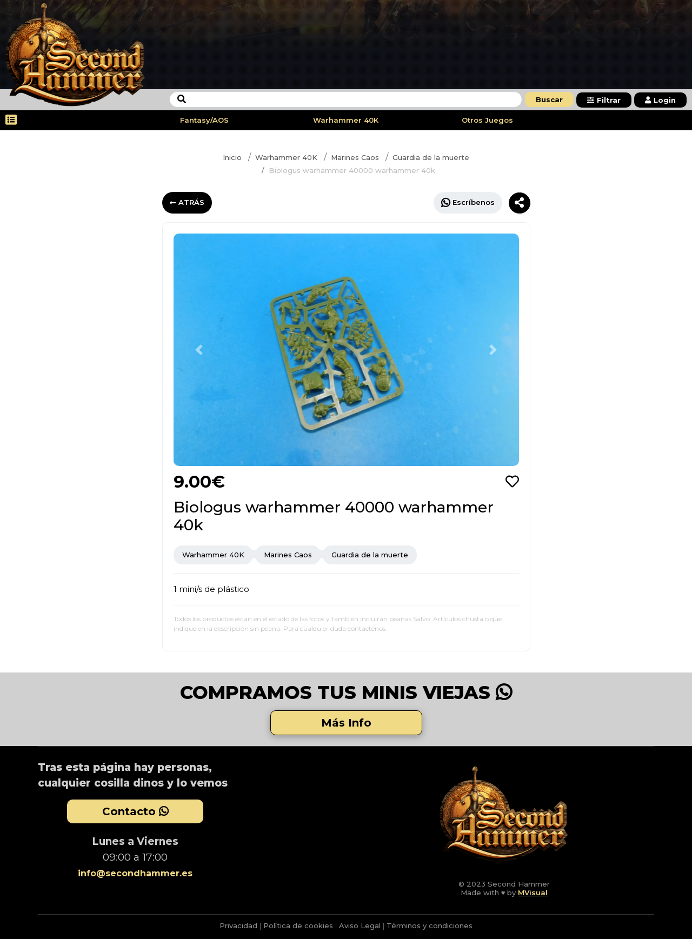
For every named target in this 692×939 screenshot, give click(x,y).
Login (660, 100)
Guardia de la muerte (430, 157)
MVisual (533, 892)
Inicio (232, 157)
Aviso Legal (360, 925)
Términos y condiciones (430, 925)
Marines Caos (355, 157)
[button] (199, 350)
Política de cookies (298, 925)
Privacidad (238, 925)
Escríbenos (468, 202)
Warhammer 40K (345, 120)
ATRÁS (187, 202)
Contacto (135, 811)
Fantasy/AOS (204, 120)
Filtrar (604, 100)
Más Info (346, 722)
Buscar (549, 99)
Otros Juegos (487, 120)
